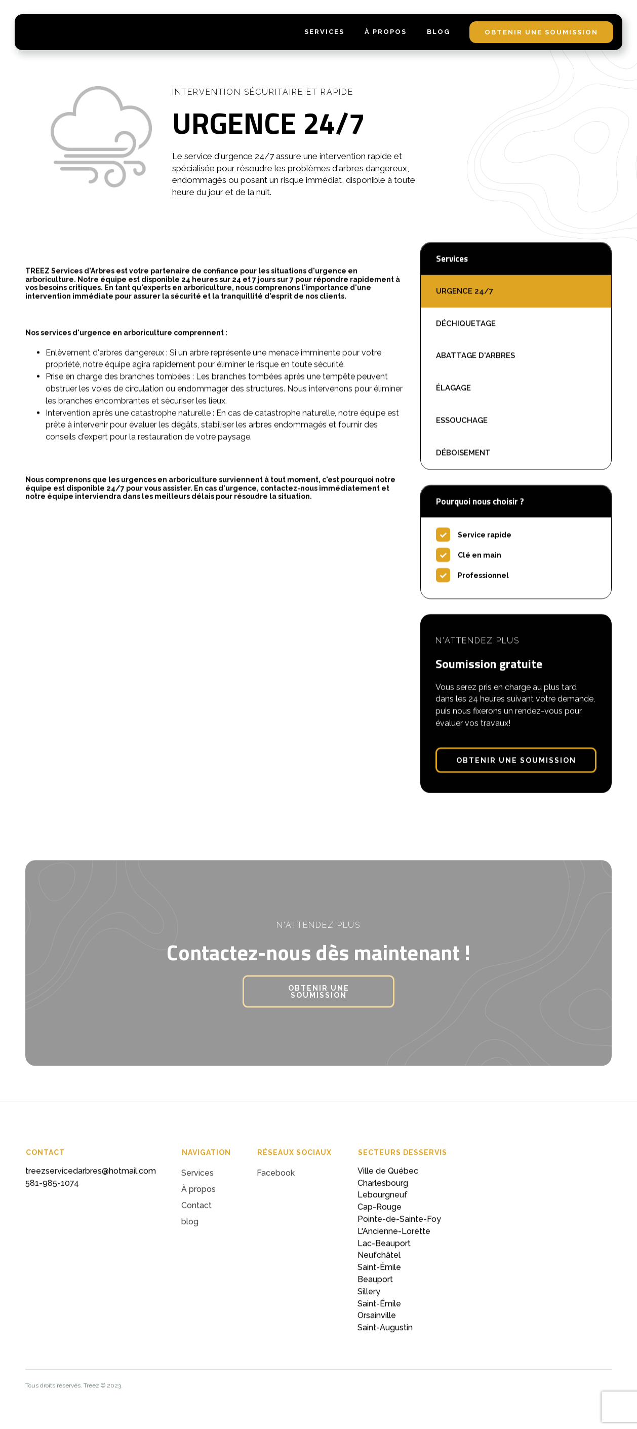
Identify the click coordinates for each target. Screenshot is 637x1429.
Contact (196, 1211)
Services (197, 1179)
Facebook (276, 1179)
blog (438, 31)
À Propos (386, 31)
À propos (198, 1195)
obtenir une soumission (541, 32)
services (324, 31)
